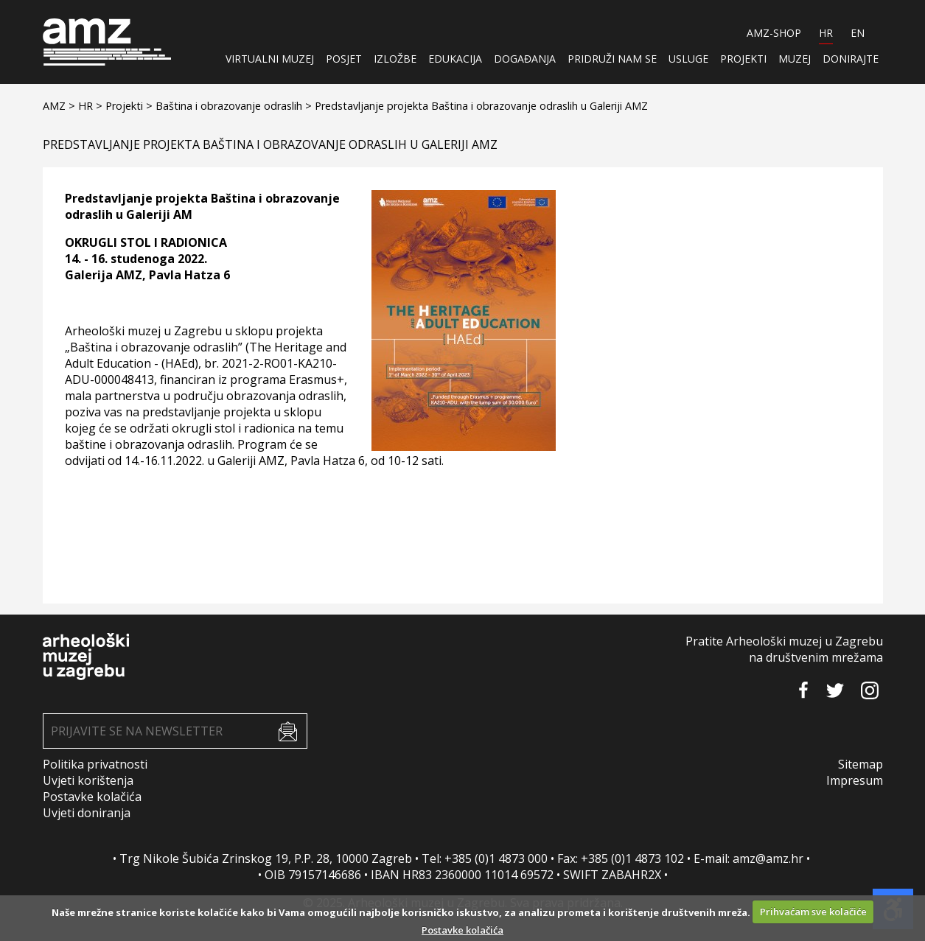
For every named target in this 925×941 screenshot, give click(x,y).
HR (826, 33)
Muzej (794, 59)
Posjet (344, 59)
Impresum (854, 780)
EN (858, 33)
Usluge (688, 59)
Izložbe (395, 59)
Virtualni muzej (270, 59)
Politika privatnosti (95, 764)
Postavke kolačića (92, 796)
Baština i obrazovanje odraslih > (235, 106)
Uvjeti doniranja (86, 813)
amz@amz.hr (768, 858)
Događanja (525, 59)
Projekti (743, 59)
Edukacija (455, 59)
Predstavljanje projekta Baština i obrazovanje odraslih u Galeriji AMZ (481, 106)
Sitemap (860, 764)
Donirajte (851, 59)
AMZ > (60, 106)
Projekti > (130, 106)
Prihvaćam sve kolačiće (813, 911)
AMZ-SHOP (774, 33)
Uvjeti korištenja (88, 780)
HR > (91, 106)
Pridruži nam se (612, 59)
